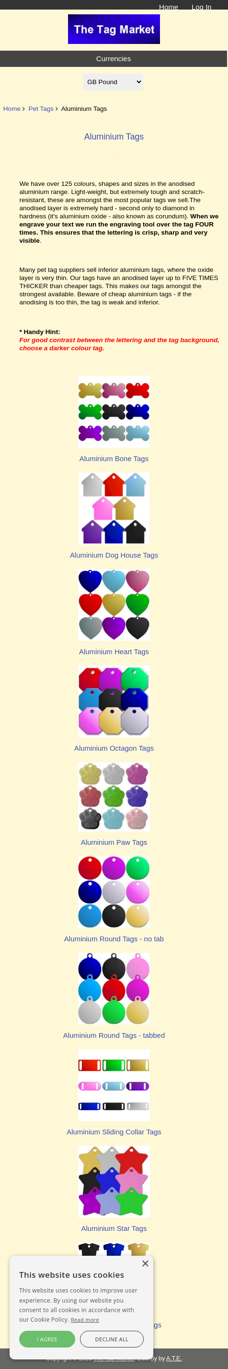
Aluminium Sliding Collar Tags (114, 1127)
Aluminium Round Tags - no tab (114, 934)
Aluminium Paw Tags (114, 838)
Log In (202, 7)
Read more (85, 1319)
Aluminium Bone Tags (114, 454)
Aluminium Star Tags (114, 1224)
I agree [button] (47, 1339)
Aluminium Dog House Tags (114, 550)
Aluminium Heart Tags (114, 647)
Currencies (113, 58)
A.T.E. (174, 1358)
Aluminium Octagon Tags (114, 743)
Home (168, 7)
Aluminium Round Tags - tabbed (114, 1031)
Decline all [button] (112, 1339)
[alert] (81, 1307)
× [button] (144, 1264)
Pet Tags (41, 108)
